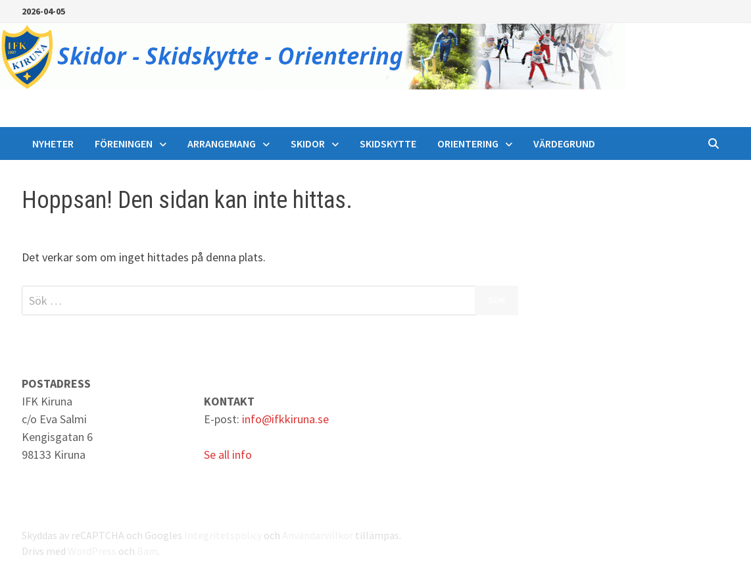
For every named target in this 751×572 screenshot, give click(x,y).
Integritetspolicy (223, 535)
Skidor (308, 143)
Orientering (467, 143)
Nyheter (53, 143)
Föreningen (124, 143)
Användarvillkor (317, 535)
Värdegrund (564, 143)
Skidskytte (388, 143)
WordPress (92, 551)
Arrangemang (221, 143)
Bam (147, 551)
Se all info (228, 454)
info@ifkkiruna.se (285, 419)
